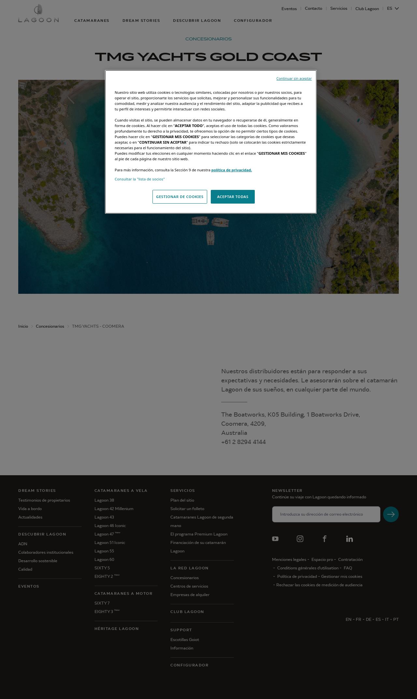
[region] (211, 142)
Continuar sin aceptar (294, 78)
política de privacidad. (231, 169)
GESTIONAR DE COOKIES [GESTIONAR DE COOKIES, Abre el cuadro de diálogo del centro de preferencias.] (180, 196)
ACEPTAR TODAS (232, 196)
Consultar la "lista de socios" (140, 179)
